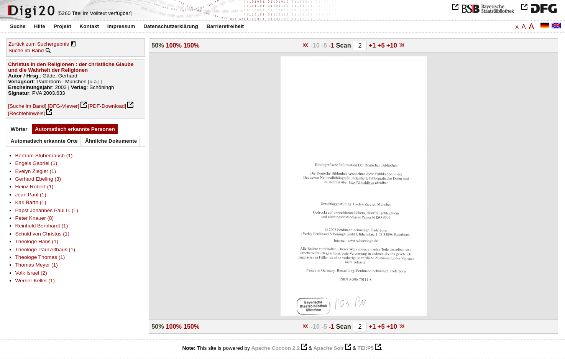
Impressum (121, 26)
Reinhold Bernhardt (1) (41, 226)
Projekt (62, 26)
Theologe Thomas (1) (40, 257)
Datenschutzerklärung (170, 26)
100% (174, 45)
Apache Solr (329, 348)
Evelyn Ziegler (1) (35, 171)
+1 (373, 45)
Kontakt (89, 26)
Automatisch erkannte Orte (44, 141)
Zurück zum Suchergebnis (38, 44)
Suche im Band (26, 50)
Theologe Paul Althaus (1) (45, 249)
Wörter (19, 129)
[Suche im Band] (27, 106)
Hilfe (39, 26)
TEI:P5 (365, 348)
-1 (332, 45)
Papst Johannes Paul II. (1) (46, 210)
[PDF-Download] (107, 106)
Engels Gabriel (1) (36, 163)
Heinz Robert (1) (34, 186)
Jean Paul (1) (30, 195)
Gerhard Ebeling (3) (38, 179)
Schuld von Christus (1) (42, 234)
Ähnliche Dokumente (111, 141)
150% (192, 45)
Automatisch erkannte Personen (75, 129)
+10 (392, 45)
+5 (382, 45)
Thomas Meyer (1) (36, 265)
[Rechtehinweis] (26, 113)
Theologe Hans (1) (37, 241)
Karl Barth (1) (30, 202)
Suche (18, 26)
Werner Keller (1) (35, 280)
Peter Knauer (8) (34, 218)
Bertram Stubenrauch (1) (44, 155)
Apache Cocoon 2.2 (275, 348)
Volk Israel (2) (31, 273)
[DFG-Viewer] (63, 106)
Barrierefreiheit (225, 26)
